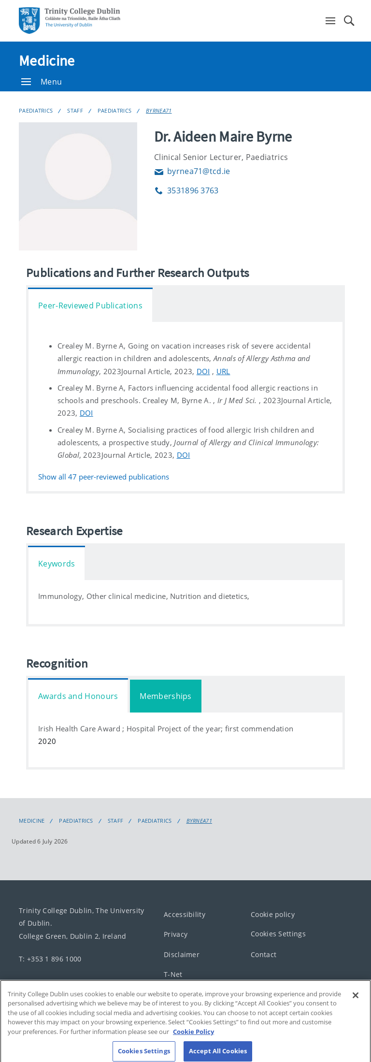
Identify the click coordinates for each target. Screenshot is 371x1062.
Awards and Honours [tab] (78, 696)
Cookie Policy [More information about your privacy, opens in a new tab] (193, 1037)
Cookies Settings (278, 934)
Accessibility (184, 914)
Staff (75, 110)
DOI (203, 371)
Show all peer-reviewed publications (103, 477)
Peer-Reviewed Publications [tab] (90, 305)
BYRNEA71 (158, 110)
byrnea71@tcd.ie (192, 171)
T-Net (173, 974)
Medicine (46, 60)
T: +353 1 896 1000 (50, 958)
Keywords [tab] (56, 563)
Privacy (175, 934)
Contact (263, 954)
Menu (41, 81)
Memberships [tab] (165, 696)
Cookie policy (273, 914)
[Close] (355, 1000)
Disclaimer (182, 954)
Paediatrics (36, 110)
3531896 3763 (186, 190)
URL (223, 371)
